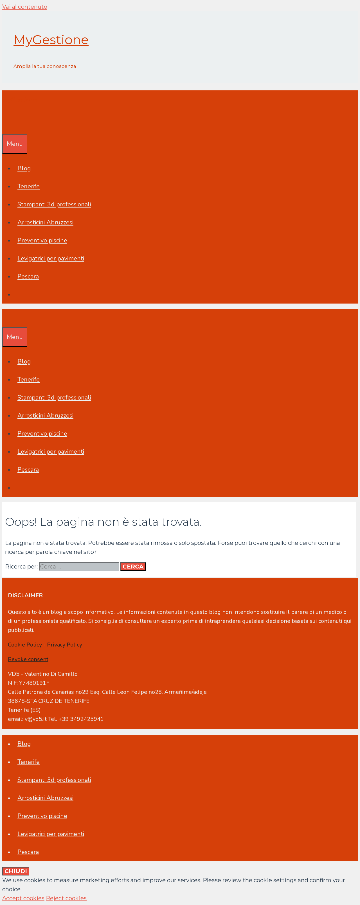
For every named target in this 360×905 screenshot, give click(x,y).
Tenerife (28, 186)
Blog (24, 168)
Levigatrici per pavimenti (50, 258)
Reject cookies (66, 898)
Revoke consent (28, 659)
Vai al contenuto (24, 6)
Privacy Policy (64, 644)
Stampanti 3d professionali (54, 204)
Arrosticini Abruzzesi (45, 222)
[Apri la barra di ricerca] (6, 125)
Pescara (28, 276)
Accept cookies (23, 898)
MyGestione (51, 39)
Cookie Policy (25, 644)
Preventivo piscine (42, 240)
